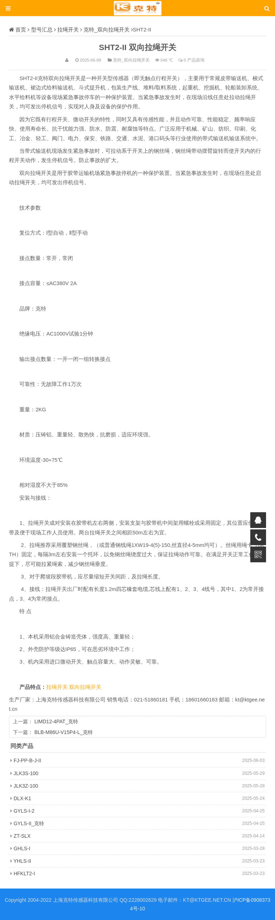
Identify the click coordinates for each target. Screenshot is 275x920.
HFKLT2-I (24, 873)
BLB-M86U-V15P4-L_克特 (63, 732)
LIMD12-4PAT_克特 (56, 721)
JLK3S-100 (26, 773)
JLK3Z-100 (26, 786)
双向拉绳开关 (85, 687)
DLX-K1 (22, 798)
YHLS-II (22, 861)
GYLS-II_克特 (29, 823)
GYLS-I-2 (24, 811)
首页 (20, 29)
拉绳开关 (68, 29)
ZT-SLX (22, 836)
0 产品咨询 (194, 60)
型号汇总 (42, 29)
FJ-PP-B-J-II (27, 760)
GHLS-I (22, 848)
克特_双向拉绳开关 (106, 29)
